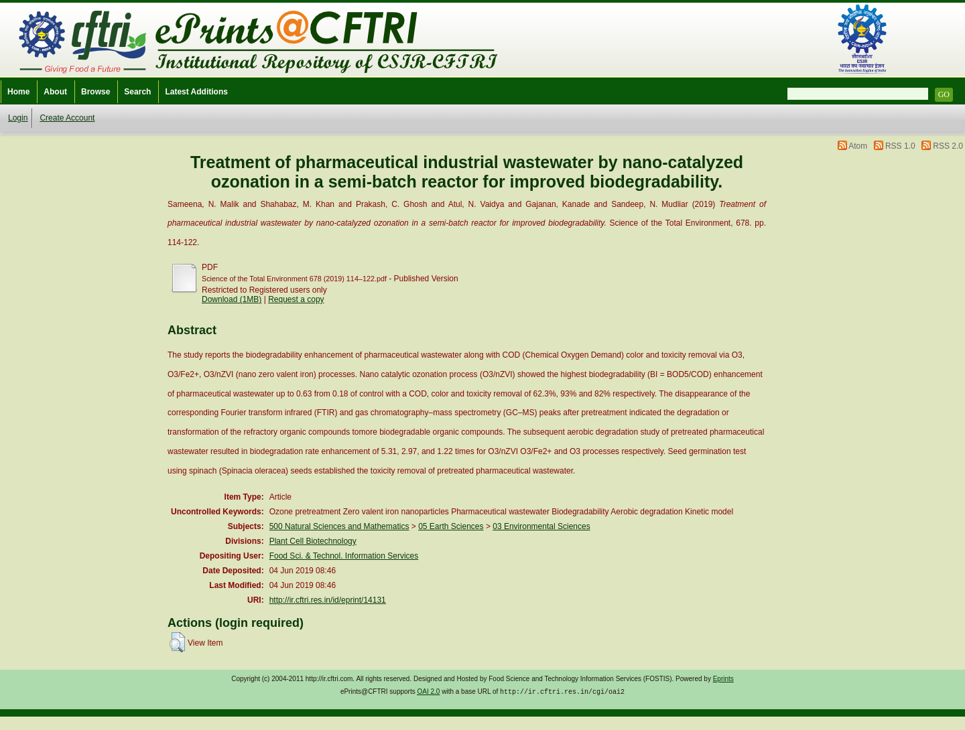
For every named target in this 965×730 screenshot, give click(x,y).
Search (137, 91)
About (55, 91)
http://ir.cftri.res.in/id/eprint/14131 (327, 600)
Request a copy (296, 299)
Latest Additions (196, 91)
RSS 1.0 (900, 146)
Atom (857, 146)
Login (17, 118)
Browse (95, 91)
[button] (177, 642)
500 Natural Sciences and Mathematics (339, 526)
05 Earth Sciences (450, 526)
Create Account (67, 118)
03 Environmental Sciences (541, 526)
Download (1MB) (231, 299)
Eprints (723, 678)
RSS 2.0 (948, 146)
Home (18, 91)
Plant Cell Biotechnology (313, 541)
